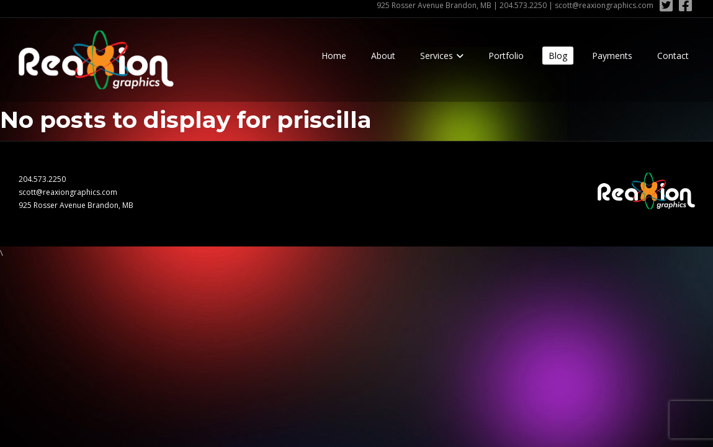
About (383, 55)
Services (436, 55)
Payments (612, 55)
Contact (673, 55)
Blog (558, 55)
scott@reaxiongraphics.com (604, 5)
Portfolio (506, 55)
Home (333, 55)
